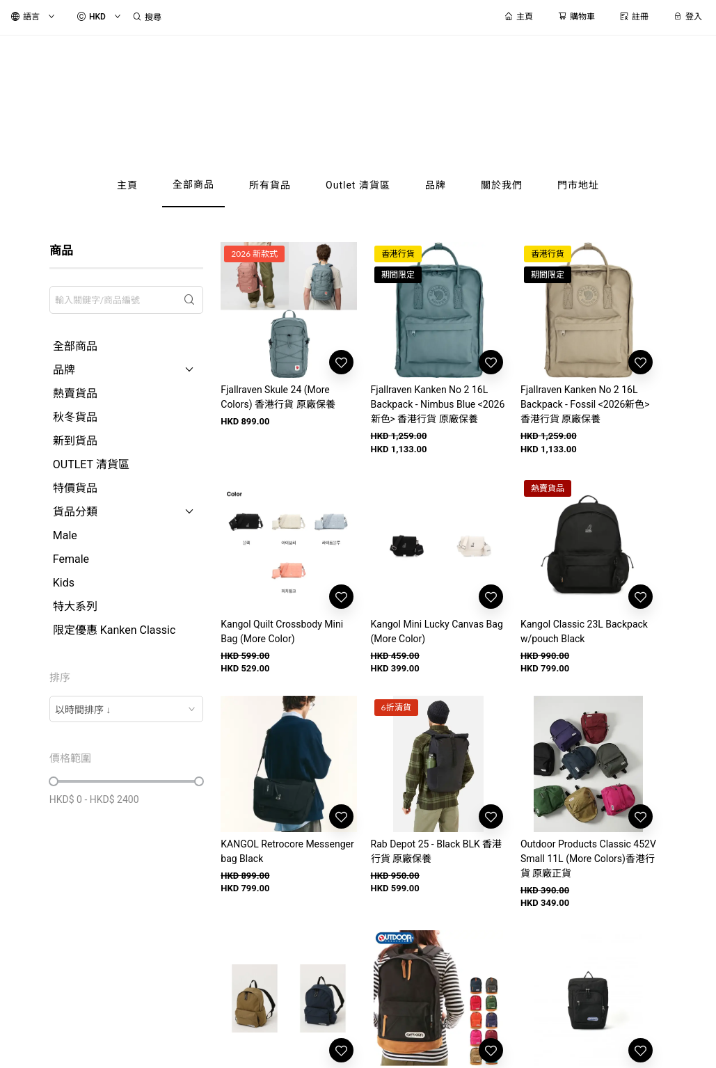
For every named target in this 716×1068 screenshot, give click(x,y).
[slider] (53, 781)
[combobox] (126, 709)
